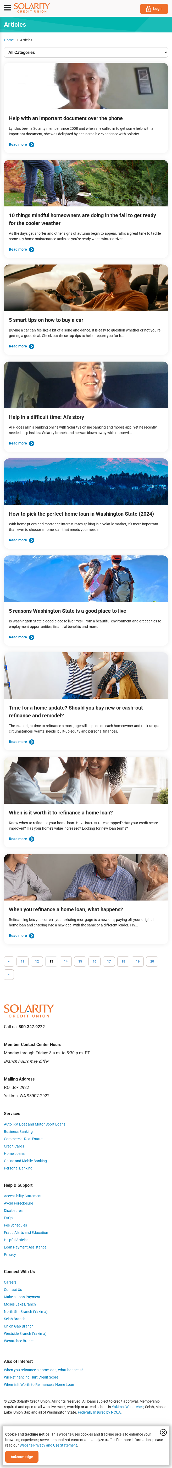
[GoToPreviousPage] (9, 961)
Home (9, 40)
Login (154, 9)
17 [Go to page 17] (109, 961)
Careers (10, 1282)
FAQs (8, 1218)
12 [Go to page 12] (37, 961)
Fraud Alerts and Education (26, 1232)
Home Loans (14, 1153)
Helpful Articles (16, 1240)
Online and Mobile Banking (25, 1161)
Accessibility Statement (23, 1196)
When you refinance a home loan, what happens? (43, 1370)
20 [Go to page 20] (152, 961)
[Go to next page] (9, 974)
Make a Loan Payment (22, 1297)
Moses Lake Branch (20, 1304)
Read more (21, 144)
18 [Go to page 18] (123, 961)
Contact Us (13, 1289)
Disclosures (13, 1210)
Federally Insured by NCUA (99, 1412)
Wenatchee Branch (19, 1341)
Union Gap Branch (19, 1326)
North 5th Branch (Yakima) (26, 1311)
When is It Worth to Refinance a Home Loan (39, 1384)
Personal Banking (18, 1168)
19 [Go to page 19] (138, 961)
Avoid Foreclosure (18, 1203)
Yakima (118, 1407)
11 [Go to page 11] (22, 961)
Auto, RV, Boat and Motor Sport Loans (34, 1124)
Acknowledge (22, 1457)
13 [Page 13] (51, 961)
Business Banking (18, 1131)
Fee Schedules (15, 1225)
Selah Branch (14, 1319)
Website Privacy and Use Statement (48, 1445)
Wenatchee (134, 1407)
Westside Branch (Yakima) (25, 1333)
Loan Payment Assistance (25, 1247)
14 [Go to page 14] (66, 961)
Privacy (10, 1254)
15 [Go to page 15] (80, 961)
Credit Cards (14, 1146)
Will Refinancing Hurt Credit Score (31, 1377)
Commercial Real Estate (23, 1139)
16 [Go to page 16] (94, 961)
